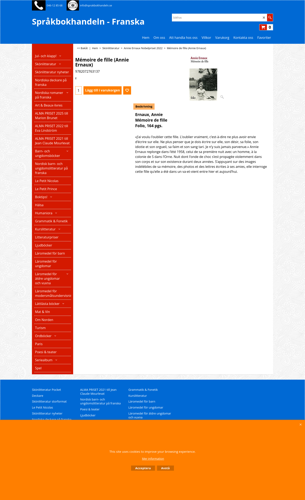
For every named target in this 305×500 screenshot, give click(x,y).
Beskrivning (143, 106)
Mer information (153, 459)
